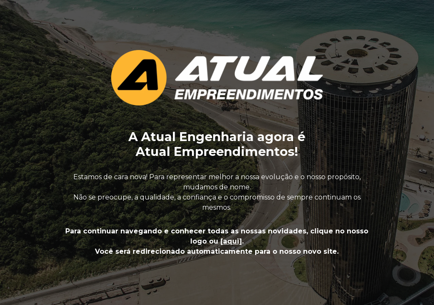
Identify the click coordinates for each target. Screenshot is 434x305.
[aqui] (231, 241)
